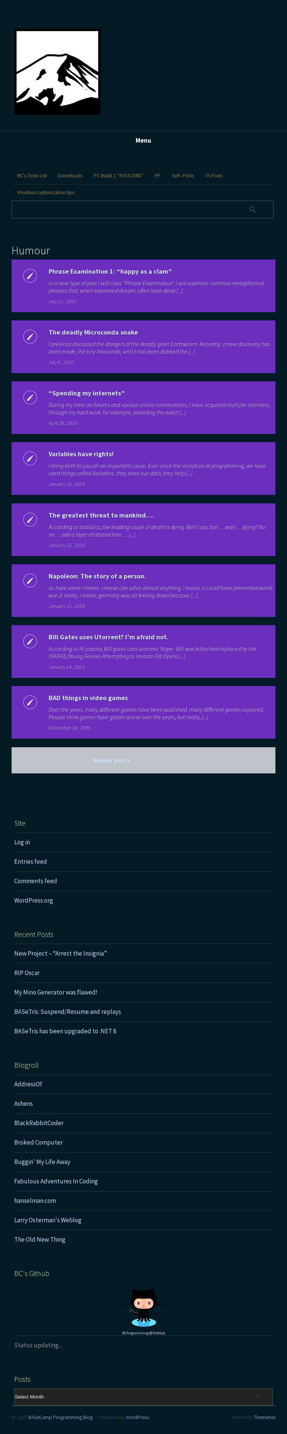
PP (158, 175)
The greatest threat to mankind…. (101, 515)
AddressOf (28, 1084)
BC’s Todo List (32, 175)
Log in (22, 842)
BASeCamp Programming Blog (60, 1417)
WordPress (137, 1417)
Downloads (70, 175)
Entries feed (30, 861)
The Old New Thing (39, 1239)
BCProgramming (135, 1333)
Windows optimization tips (45, 192)
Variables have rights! (81, 454)
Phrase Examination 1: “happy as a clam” (110, 271)
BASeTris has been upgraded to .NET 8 (65, 1031)
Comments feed (35, 881)
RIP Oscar (27, 973)
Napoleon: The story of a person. (97, 576)
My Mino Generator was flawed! (56, 992)
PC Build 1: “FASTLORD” (119, 175)
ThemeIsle (264, 1417)
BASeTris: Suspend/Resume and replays (67, 1012)
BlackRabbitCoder (39, 1123)
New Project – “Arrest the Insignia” (60, 953)
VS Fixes (213, 175)
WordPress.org (33, 900)
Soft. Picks (183, 175)
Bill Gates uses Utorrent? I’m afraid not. (109, 637)
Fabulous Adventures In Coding (56, 1181)
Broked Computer (38, 1142)
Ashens (23, 1103)
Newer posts (111, 760)
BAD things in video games (88, 697)
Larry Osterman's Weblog (47, 1220)
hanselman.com (35, 1200)
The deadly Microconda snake (93, 332)
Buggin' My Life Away (42, 1162)
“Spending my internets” (87, 393)
